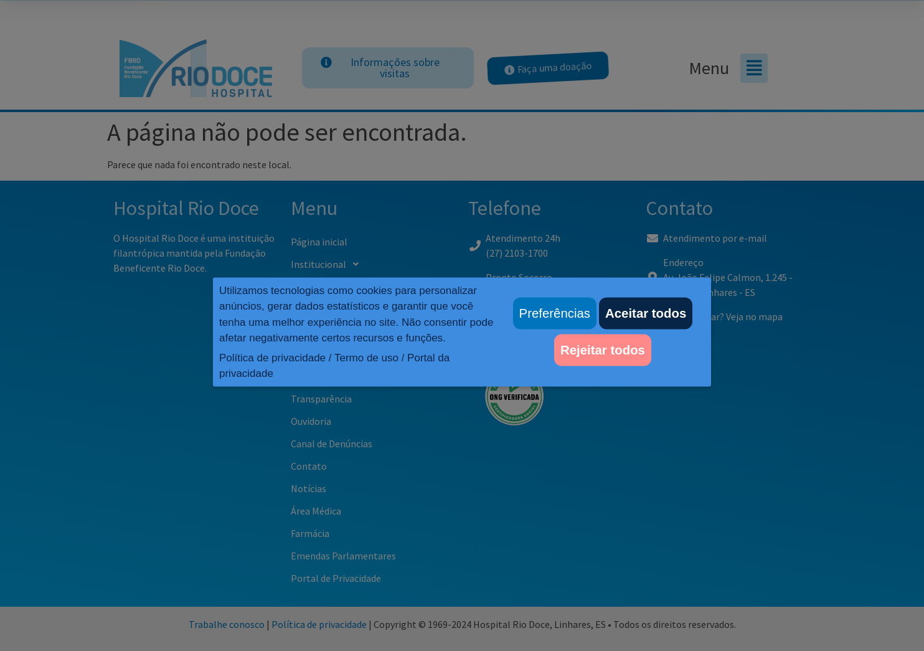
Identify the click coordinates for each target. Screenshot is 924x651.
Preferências (554, 313)
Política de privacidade (272, 357)
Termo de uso (366, 357)
